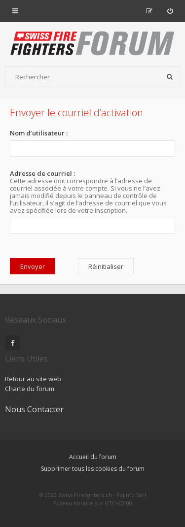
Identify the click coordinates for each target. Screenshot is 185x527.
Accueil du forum (92, 457)
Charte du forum (29, 388)
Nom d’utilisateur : (39, 133)
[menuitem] (170, 11)
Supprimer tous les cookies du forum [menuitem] (93, 468)
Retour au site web (33, 378)
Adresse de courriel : (42, 173)
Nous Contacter (34, 409)
